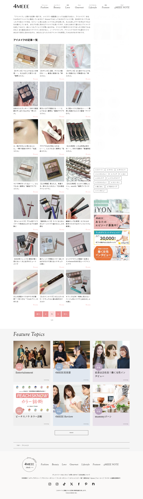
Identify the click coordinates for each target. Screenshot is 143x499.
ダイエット (122, 170)
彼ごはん (100, 186)
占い (124, 174)
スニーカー (116, 182)
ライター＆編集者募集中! (113, 478)
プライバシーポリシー (48, 478)
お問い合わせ (73, 475)
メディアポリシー (34, 478)
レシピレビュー (102, 174)
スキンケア (100, 178)
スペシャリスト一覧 (75, 478)
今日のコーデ (113, 186)
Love (64, 464)
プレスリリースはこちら (60, 475)
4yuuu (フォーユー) (97, 478)
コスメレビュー (102, 182)
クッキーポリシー (62, 478)
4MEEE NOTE (111, 464)
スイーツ (100, 170)
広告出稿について (84, 475)
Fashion (45, 464)
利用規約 (24, 478)
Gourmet (74, 464)
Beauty (55, 464)
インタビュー (101, 191)
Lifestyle (86, 464)
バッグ (115, 174)
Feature (96, 464)
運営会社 (86, 478)
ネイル (110, 170)
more (71, 432)
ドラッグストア (115, 178)
